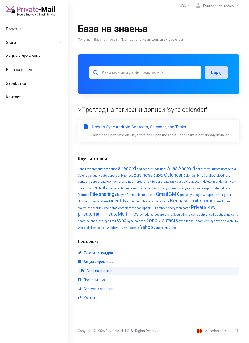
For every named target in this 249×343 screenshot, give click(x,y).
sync (121, 220)
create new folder (148, 181)
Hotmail (83, 201)
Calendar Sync (193, 175)
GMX (174, 194)
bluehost (127, 175)
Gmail (162, 194)
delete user (210, 181)
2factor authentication (102, 169)
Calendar (173, 175)
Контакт (87, 298)
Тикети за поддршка (97, 253)
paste (186, 208)
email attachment (118, 188)
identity (118, 201)
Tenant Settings (204, 221)
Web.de (221, 221)
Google (197, 195)
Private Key (203, 207)
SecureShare (181, 214)
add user (160, 169)
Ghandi (150, 195)
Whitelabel (85, 227)
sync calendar (136, 221)
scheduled (146, 214)
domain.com (227, 181)
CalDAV (158, 175)
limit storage (202, 201)
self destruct (199, 214)
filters (131, 195)
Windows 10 (115, 227)
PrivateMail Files (120, 214)
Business (143, 175)
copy (94, 181)
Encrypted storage (191, 188)
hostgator (224, 195)
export (208, 188)
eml (156, 188)
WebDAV (232, 221)
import (131, 201)
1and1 (82, 169)
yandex (159, 227)
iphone (164, 201)
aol (198, 169)
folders (140, 195)
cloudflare (223, 175)
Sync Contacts (162, 220)
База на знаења (105, 39)
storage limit (107, 221)
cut (179, 181)
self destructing (220, 214)
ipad (157, 201)
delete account (192, 181)
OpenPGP (148, 208)
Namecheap (133, 208)
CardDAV (210, 175)
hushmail (103, 201)
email (99, 188)
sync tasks (186, 221)
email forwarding (142, 188)
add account (145, 169)
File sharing (102, 194)
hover (93, 201)
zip (166, 227)
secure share (163, 214)
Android (186, 168)
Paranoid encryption (168, 208)
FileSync (120, 195)
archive (206, 169)
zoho (172, 227)
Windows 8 (131, 227)
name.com (117, 208)
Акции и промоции (96, 262)
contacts (84, 181)
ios (151, 201)
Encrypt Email (169, 188)
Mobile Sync (101, 208)
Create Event (127, 181)
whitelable (99, 227)
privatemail (90, 214)
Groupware (210, 195)
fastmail (83, 195)
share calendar (88, 221)
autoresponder (110, 175)
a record (127, 168)
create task (168, 181)
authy (96, 175)
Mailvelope (85, 208)
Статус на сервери (95, 289)
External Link (221, 188)
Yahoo (146, 227)
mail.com (223, 201)
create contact (108, 181)
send (234, 214)
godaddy (186, 195)
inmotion (142, 201)
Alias (172, 168)
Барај (216, 72)
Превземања (91, 280)
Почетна (84, 39)
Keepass (179, 201)
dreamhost (85, 188)
